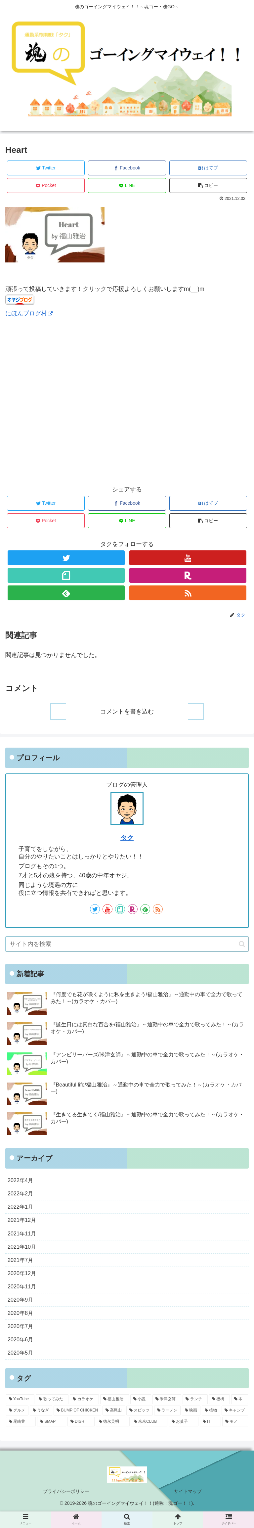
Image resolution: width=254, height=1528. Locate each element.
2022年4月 (22, 1181)
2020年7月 (22, 1339)
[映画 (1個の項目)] (191, 1426)
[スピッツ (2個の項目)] (139, 1426)
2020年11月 (23, 1295)
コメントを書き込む (127, 711)
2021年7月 (22, 1267)
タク (127, 837)
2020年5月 (22, 1367)
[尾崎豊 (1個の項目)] (21, 1437)
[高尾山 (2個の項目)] (114, 1426)
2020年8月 (22, 1324)
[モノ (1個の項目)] (235, 1437)
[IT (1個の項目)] (210, 1437)
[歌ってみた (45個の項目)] (52, 1415)
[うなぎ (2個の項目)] (41, 1426)
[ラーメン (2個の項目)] (167, 1426)
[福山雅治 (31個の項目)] (114, 1415)
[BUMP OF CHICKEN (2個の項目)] (77, 1426)
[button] (242, 944)
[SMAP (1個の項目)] (51, 1437)
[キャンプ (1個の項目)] (235, 1426)
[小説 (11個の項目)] (140, 1415)
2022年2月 (22, 1195)
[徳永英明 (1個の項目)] (113, 1437)
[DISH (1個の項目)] (81, 1437)
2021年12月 (23, 1224)
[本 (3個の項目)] (239, 1415)
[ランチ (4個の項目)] (195, 1415)
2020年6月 (22, 1353)
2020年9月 (22, 1310)
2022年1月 (22, 1209)
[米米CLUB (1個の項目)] (149, 1437)
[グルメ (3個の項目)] (17, 1426)
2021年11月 (23, 1238)
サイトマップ (188, 1506)
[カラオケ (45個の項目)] (84, 1415)
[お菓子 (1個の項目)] (183, 1437)
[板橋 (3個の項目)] (219, 1415)
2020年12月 (23, 1281)
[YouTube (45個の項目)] (20, 1415)
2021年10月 (23, 1252)
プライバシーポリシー (66, 1506)
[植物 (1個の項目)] (211, 1426)
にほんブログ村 (29, 313)
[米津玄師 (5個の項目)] (166, 1415)
